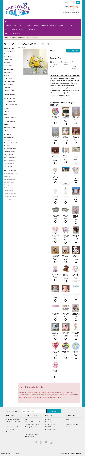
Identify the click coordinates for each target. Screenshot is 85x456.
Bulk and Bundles (41, 25)
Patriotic (7, 111)
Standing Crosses (9, 152)
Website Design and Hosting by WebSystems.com (72, 453)
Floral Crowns (8, 191)
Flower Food (8, 60)
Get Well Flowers (21, 37)
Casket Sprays (8, 140)
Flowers (69, 25)
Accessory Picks (9, 51)
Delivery (67, 419)
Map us (7, 432)
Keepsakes (7, 63)
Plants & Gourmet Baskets (14, 29)
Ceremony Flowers (10, 194)
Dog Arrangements (10, 104)
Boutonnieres (8, 188)
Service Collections (10, 149)
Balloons (6, 54)
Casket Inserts (8, 137)
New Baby (7, 87)
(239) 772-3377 (10, 429)
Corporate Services (51, 424)
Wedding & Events (11, 33)
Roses (6, 114)
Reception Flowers (10, 197)
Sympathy (31, 29)
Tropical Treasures (10, 117)
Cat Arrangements (10, 101)
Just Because (8, 84)
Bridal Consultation (10, 179)
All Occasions (25, 25)
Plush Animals (8, 66)
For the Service (9, 163)
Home (6, 37)
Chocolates (8, 57)
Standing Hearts (9, 155)
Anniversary (8, 73)
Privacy (67, 422)
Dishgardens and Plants (9, 128)
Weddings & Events (10, 170)
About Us (48, 419)
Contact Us (48, 422)
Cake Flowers (8, 199)
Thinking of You (9, 90)
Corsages (7, 185)
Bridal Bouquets (9, 182)
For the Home (8, 166)
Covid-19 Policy (50, 427)
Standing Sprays (9, 160)
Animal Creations (56, 25)
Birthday (6, 75)
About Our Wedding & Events (10, 174)
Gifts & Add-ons (10, 25)
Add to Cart (73, 50)
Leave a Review (50, 429)
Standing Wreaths (10, 157)
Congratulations (9, 78)
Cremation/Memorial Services (10, 144)
